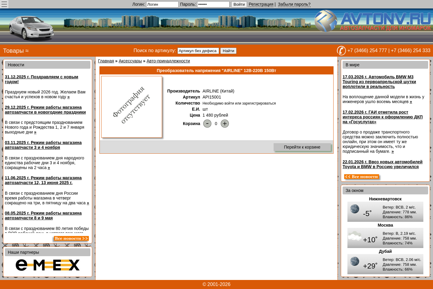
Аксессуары (130, 60)
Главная (106, 60)
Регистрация (261, 4)
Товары (13, 50)
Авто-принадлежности (168, 60)
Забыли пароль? (294, 4)
